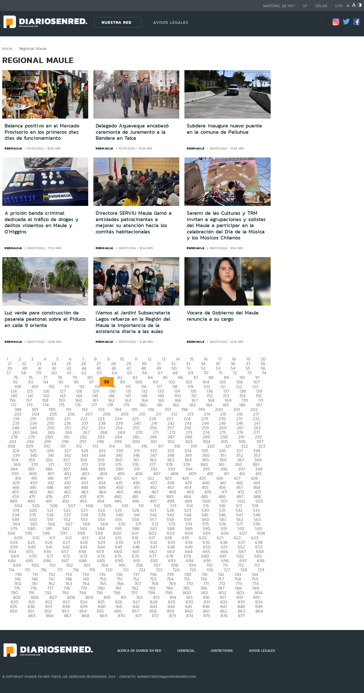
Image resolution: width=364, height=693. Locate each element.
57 (9, 373)
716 (44, 570)
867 (67, 616)
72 (235, 373)
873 (172, 616)
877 (241, 616)
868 (85, 616)
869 (103, 616)
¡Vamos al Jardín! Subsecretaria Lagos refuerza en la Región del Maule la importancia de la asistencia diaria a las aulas (133, 322)
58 (23, 373)
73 (249, 373)
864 (259, 611)
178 (110, 405)
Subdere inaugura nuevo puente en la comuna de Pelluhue (224, 129)
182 (176, 405)
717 (59, 570)
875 (206, 616)
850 (13, 611)
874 (189, 616)
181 (159, 405)
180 (143, 405)
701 (52, 565)
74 (264, 373)
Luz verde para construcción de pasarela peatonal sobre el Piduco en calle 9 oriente (45, 319)
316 (144, 446)
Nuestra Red (116, 22)
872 (155, 616)
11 (136, 359)
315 (128, 446)
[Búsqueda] (309, 22)
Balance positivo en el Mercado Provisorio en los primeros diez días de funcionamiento (42, 132)
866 (50, 616)
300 (136, 441)
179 (126, 405)
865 (32, 616)
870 (121, 616)
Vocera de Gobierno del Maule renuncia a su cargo (223, 316)
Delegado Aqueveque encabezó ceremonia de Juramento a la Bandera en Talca (132, 132)
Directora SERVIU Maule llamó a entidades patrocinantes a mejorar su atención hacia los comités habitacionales (134, 222)
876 (224, 616)
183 (192, 405)
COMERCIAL (186, 650)
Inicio (7, 48)
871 (138, 616)
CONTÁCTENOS (222, 650)
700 (35, 565)
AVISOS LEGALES (170, 22)
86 (180, 377)
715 (27, 570)
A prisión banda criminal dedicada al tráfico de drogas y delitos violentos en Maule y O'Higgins (41, 222)
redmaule (13, 148)
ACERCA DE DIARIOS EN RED (139, 650)
